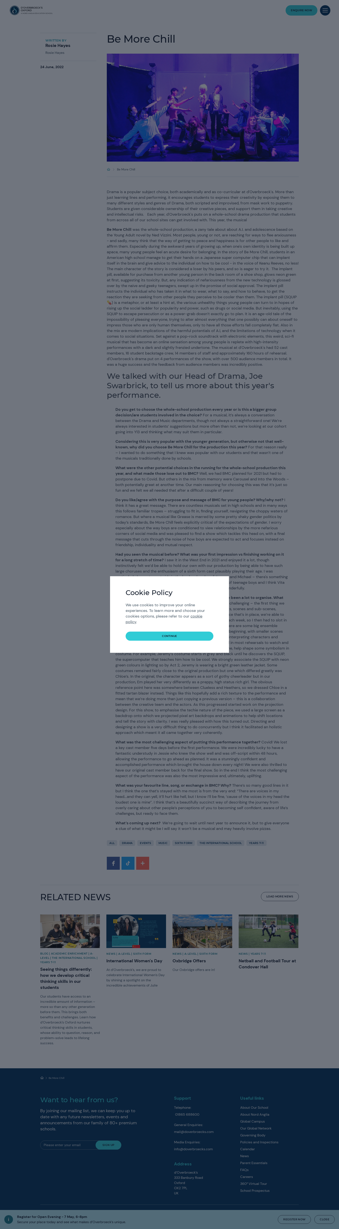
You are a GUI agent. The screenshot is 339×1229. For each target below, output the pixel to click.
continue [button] (169, 636)
